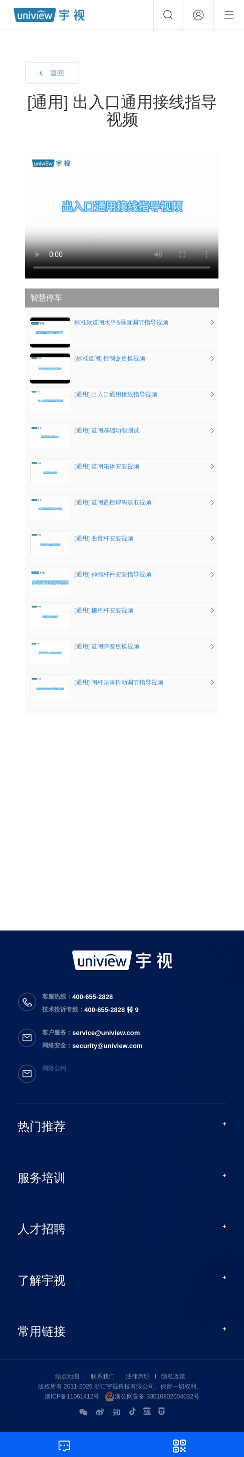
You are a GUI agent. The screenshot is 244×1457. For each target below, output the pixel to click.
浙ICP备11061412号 (72, 1396)
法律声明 (138, 1376)
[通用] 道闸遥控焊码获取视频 (90, 503)
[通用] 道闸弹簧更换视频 (84, 647)
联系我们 (103, 1376)
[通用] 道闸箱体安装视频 (84, 467)
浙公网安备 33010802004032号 (152, 1397)
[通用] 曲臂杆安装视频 (81, 539)
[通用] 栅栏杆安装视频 (81, 611)
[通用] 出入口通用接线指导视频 (93, 395)
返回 (57, 73)
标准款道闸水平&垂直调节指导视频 (99, 323)
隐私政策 (173, 1376)
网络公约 (54, 1068)
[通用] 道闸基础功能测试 (84, 431)
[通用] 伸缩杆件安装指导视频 (90, 575)
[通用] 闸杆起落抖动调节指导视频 (96, 683)
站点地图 (67, 1376)
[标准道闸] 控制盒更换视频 (87, 359)
